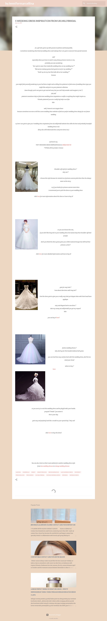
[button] (16, 27)
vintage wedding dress (53, 475)
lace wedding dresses (47, 466)
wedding (65, 475)
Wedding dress (74, 475)
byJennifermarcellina (19, 3)
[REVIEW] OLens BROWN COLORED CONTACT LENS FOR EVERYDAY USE (53, 525)
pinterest (77, 472)
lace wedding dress (67, 472)
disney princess (41, 472)
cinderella (26, 472)
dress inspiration (54, 472)
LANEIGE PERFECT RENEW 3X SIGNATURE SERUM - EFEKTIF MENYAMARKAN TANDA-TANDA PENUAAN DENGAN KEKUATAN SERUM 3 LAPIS (53, 592)
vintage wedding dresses (62, 466)
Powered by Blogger (53, 615)
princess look (20, 475)
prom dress (30, 475)
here (38, 196)
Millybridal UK (66, 145)
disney (33, 472)
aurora (18, 472)
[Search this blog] (95, 3)
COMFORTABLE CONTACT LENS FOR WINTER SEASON (48, 557)
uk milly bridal (39, 475)
